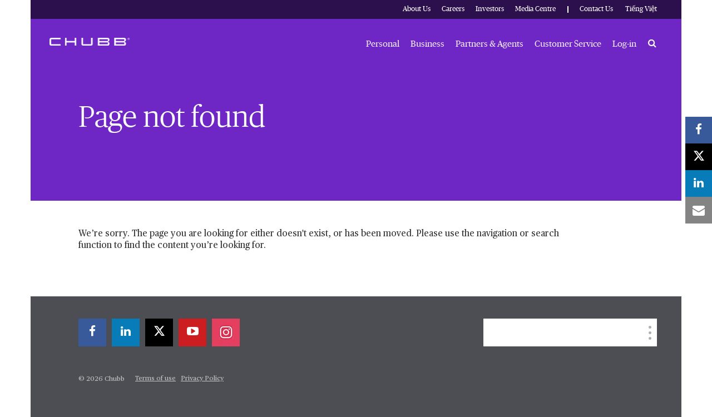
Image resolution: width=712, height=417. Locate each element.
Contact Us (596, 9)
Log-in (624, 43)
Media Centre (535, 9)
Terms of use (155, 378)
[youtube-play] (192, 332)
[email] (698, 210)
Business (427, 43)
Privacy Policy (202, 378)
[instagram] (226, 332)
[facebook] (92, 332)
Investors (490, 9)
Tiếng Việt (641, 9)
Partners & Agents (489, 43)
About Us (417, 9)
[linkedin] (126, 332)
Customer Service (568, 43)
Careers (453, 9)
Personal (382, 43)
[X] (159, 332)
